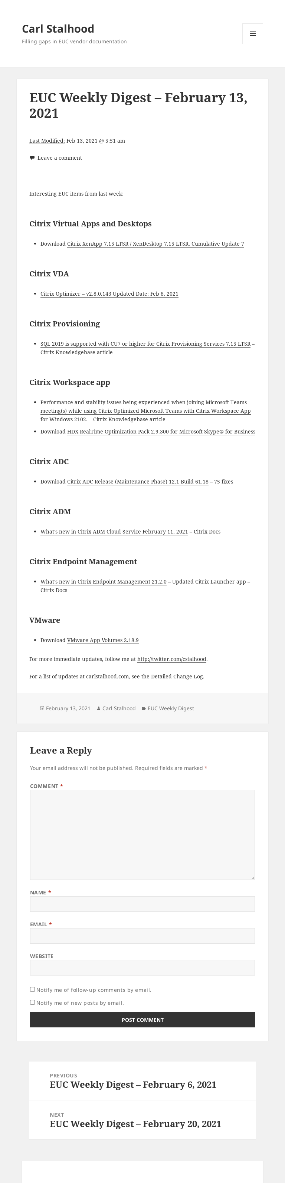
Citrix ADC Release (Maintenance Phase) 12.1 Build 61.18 (138, 481)
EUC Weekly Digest (171, 708)
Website (42, 956)
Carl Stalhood (58, 28)
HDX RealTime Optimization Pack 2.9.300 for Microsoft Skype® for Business (161, 431)
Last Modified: (47, 140)
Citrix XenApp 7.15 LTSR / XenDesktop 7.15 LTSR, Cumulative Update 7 (155, 243)
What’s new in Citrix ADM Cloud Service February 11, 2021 (114, 531)
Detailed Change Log (177, 676)
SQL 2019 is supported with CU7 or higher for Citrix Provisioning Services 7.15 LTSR (145, 343)
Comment (46, 786)
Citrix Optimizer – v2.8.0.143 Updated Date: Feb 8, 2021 (109, 293)
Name (40, 892)
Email (41, 924)
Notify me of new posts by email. (80, 1002)
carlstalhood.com (107, 676)
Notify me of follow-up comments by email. (94, 989)
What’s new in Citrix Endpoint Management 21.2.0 (103, 581)
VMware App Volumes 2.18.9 (103, 640)
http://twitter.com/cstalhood (171, 658)
